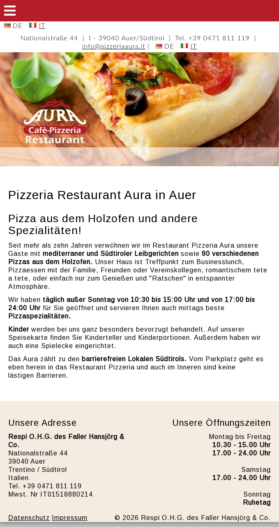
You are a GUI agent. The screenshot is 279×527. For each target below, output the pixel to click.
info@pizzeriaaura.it (113, 46)
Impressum (70, 517)
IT (42, 25)
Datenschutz (29, 517)
